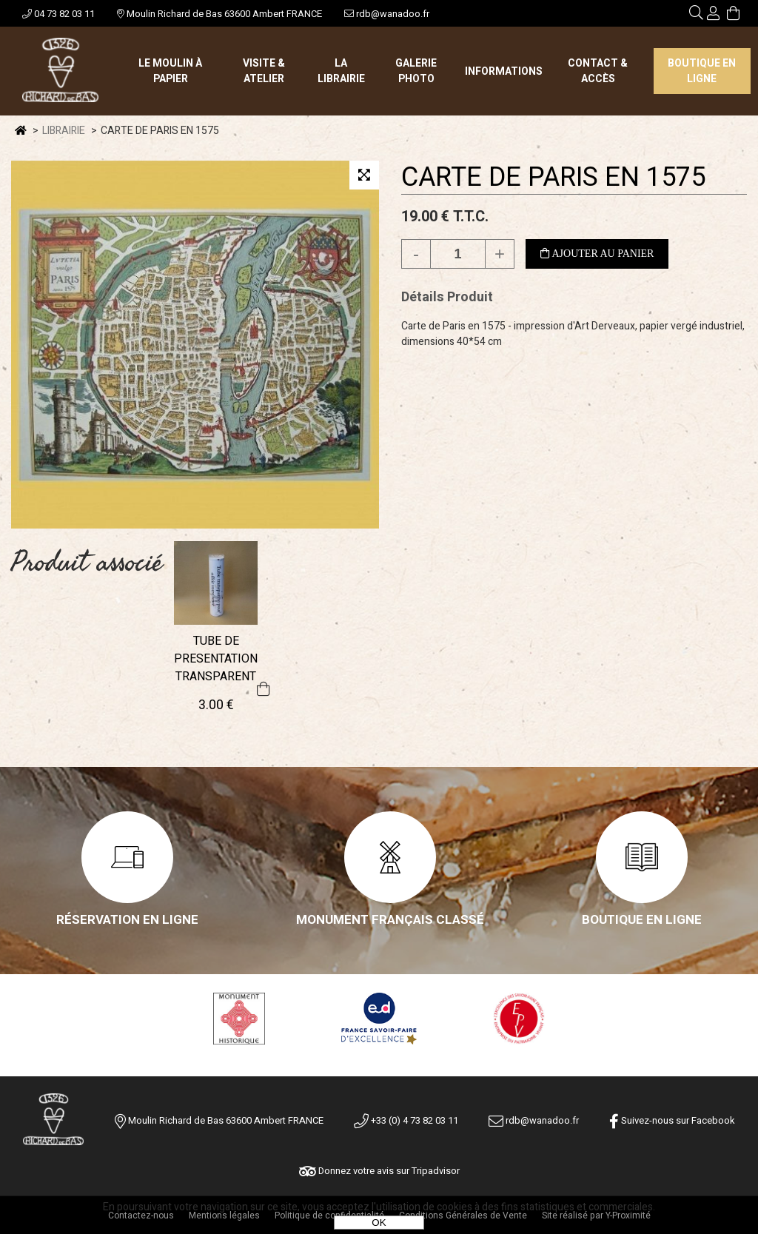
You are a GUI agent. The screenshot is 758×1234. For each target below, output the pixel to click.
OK (379, 1222)
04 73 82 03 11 (58, 14)
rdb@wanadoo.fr (386, 14)
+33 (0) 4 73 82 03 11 (406, 1120)
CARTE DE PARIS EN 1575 (553, 177)
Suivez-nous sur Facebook (672, 1120)
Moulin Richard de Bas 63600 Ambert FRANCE (219, 14)
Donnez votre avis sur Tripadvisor (379, 1171)
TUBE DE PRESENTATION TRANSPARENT (216, 658)
